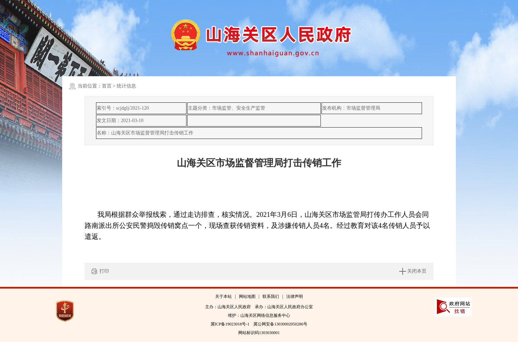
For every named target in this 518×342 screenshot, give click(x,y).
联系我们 (270, 296)
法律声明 (294, 296)
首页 (107, 86)
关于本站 (223, 296)
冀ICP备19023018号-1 (230, 324)
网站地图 (247, 296)
